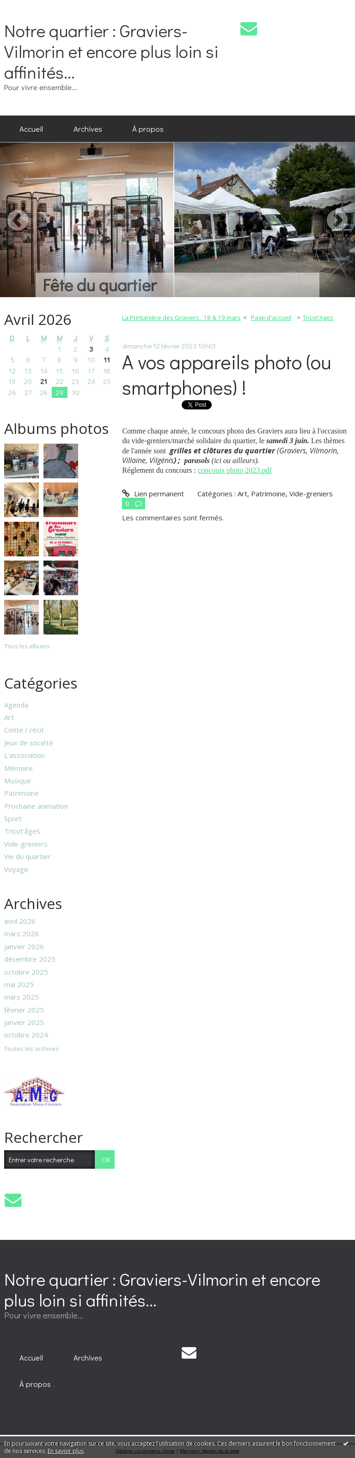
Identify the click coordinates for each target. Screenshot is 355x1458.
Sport (13, 818)
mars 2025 (21, 997)
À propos (148, 128)
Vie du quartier (27, 856)
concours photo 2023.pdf (235, 470)
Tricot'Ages (318, 317)
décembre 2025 (29, 959)
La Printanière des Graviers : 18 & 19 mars (181, 317)
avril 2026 (20, 921)
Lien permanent (153, 493)
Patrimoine (21, 793)
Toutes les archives (31, 1049)
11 (107, 359)
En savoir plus (66, 1451)
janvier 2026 (24, 946)
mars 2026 (21, 933)
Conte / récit (24, 730)
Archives (87, 128)
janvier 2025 (24, 1022)
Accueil (31, 128)
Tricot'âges (22, 831)
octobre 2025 (26, 972)
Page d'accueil (271, 317)
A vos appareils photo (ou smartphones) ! (226, 374)
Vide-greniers (26, 844)
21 (43, 381)
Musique (17, 780)
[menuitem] (31, 129)
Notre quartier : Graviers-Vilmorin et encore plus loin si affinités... (111, 51)
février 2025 (24, 1010)
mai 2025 (19, 984)
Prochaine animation (36, 806)
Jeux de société (28, 742)
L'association (24, 755)
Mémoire (18, 768)
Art (9, 717)
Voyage (16, 869)
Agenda (16, 705)
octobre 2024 (26, 1035)
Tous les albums (27, 646)
